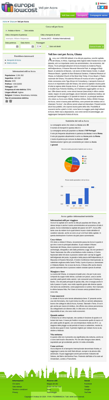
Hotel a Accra (12, 63)
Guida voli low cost (54, 387)
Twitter (86, 387)
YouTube (87, 392)
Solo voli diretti (55, 46)
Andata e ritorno (14, 31)
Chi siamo (16, 384)
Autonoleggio (52, 392)
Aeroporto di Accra (14, 60)
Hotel (49, 390)
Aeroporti (82, 15)
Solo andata (29, 31)
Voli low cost (68, 15)
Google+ (87, 390)
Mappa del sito (52, 384)
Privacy (15, 392)
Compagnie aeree (99, 15)
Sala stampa (17, 387)
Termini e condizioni (19, 390)
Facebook (88, 384)
